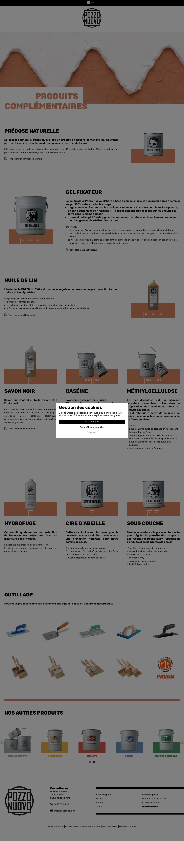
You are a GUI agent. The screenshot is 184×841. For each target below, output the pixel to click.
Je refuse (92, 432)
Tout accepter (92, 421)
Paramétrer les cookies (92, 427)
